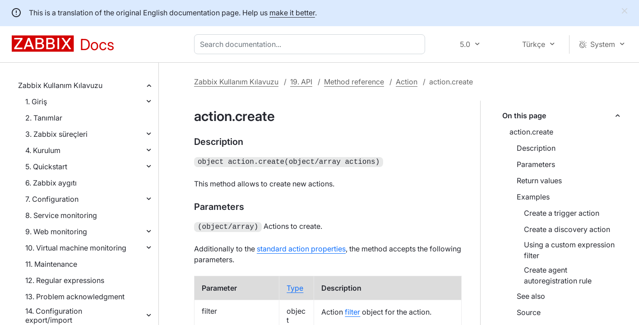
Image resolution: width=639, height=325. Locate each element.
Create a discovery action (567, 229)
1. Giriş (36, 101)
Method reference (354, 81)
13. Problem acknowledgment (75, 296)
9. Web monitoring (56, 231)
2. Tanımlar (43, 117)
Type (295, 286)
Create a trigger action (561, 213)
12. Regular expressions (64, 280)
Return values (539, 180)
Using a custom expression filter (569, 250)
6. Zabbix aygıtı (51, 182)
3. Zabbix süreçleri (56, 134)
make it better (292, 12)
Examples (533, 196)
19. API (301, 81)
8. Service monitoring (61, 215)
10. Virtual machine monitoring (75, 247)
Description (536, 148)
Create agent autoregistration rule (558, 275)
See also (531, 296)
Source (529, 312)
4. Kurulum (42, 150)
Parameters (536, 164)
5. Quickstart (46, 166)
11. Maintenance (51, 264)
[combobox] (311, 44)
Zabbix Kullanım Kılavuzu (60, 85)
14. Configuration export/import (53, 315)
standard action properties (301, 246)
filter (352, 310)
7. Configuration (52, 199)
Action (406, 81)
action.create (531, 131)
